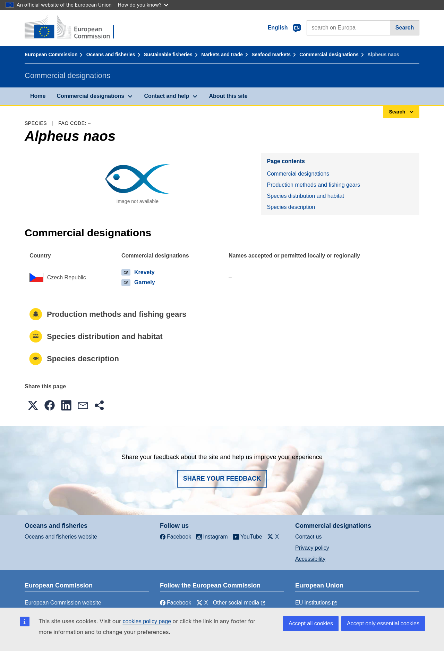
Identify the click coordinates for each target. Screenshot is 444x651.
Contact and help (166, 96)
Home (37, 96)
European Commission (51, 54)
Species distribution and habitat (305, 196)
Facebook (175, 603)
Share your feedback (222, 478)
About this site (228, 96)
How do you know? (143, 5)
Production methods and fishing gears (313, 185)
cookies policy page (146, 621)
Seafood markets (271, 54)
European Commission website (63, 603)
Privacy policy (312, 548)
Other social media (236, 603)
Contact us (308, 537)
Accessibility (310, 559)
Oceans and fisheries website (61, 537)
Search (404, 28)
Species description (291, 207)
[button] (33, 405)
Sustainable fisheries (168, 54)
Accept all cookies (311, 623)
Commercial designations (328, 54)
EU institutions (313, 603)
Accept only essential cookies (383, 623)
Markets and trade (222, 54)
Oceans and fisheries (110, 54)
